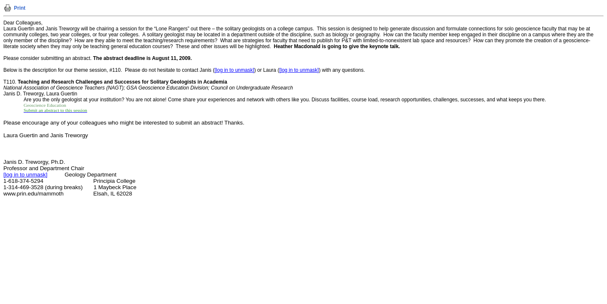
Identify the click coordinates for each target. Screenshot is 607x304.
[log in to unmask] (234, 70)
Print (19, 8)
